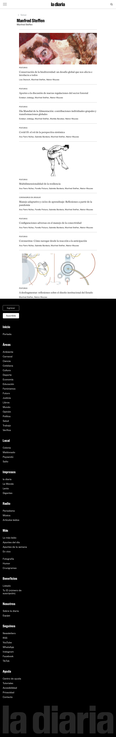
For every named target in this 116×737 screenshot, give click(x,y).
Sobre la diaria (11, 610)
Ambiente (8, 351)
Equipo (6, 615)
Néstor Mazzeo (52, 80)
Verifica (7, 430)
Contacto (8, 697)
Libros (6, 402)
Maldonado (9, 452)
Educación (8, 384)
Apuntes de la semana (15, 546)
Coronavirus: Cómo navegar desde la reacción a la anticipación (53, 240)
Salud (6, 420)
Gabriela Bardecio (42, 137)
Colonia (7, 447)
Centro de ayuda (12, 678)
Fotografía (8, 558)
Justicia (7, 397)
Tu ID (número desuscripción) (12, 592)
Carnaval (7, 356)
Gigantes (7, 493)
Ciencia (7, 361)
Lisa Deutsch (24, 80)
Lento (6, 488)
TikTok (6, 660)
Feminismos (9, 388)
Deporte (7, 374)
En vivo (7, 551)
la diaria (7, 479)
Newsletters (9, 633)
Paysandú (8, 456)
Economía (8, 379)
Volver (21, 15)
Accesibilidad (10, 687)
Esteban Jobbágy (26, 98)
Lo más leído (9, 537)
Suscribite (11, 315)
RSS (5, 637)
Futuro (6, 393)
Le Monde (8, 483)
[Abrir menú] (5, 4)
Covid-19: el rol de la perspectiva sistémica (42, 132)
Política (7, 416)
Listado (7, 585)
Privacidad (8, 692)
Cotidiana (8, 365)
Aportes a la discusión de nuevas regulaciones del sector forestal (53, 93)
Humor (6, 563)
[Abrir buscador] (111, 4)
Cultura (7, 370)
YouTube (7, 642)
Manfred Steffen (38, 80)
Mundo (6, 407)
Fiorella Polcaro (41, 188)
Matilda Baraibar (57, 119)
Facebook (8, 656)
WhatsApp (8, 647)
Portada (7, 334)
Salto (5, 461)
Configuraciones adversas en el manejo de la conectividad (50, 222)
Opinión (7, 411)
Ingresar (11, 308)
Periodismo (9, 510)
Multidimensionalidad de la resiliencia (40, 183)
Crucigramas (9, 568)
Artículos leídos (11, 520)
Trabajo (7, 425)
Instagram (8, 651)
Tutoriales (8, 683)
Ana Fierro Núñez (26, 137)
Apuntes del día (11, 542)
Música (6, 515)
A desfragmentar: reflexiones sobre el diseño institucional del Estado (56, 292)
